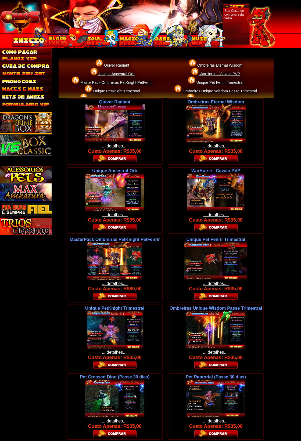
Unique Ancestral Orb (116, 74)
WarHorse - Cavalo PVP (219, 74)
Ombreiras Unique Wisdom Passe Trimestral (219, 91)
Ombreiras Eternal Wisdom (219, 65)
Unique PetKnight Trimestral (116, 91)
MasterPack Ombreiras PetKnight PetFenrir (116, 82)
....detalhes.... (115, 146)
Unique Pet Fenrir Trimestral (219, 82)
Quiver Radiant (116, 65)
